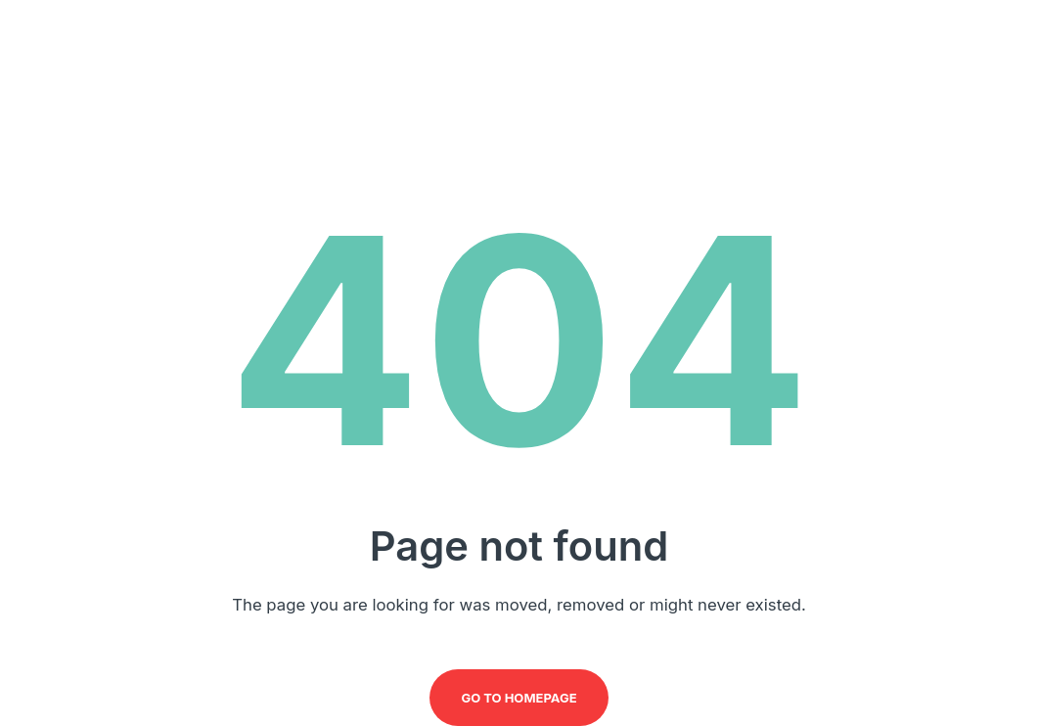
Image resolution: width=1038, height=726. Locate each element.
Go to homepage (518, 697)
